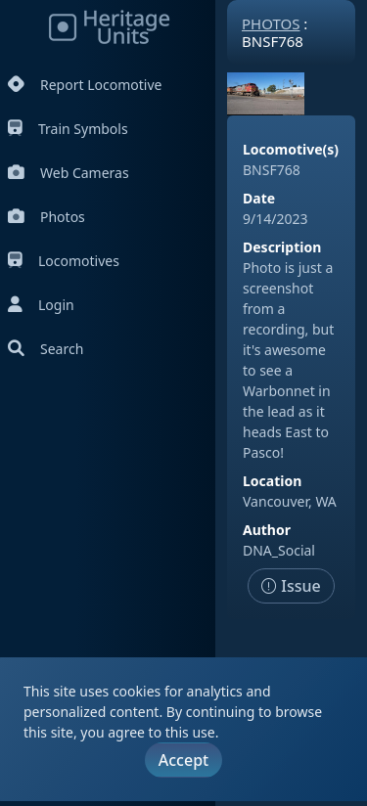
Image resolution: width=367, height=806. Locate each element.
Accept (183, 760)
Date (259, 198)
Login (41, 304)
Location (272, 480)
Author (267, 529)
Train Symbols (68, 128)
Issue (291, 586)
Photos (46, 216)
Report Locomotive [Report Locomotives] (84, 84)
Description (282, 247)
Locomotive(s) (291, 149)
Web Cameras (68, 172)
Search (45, 348)
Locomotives (63, 260)
